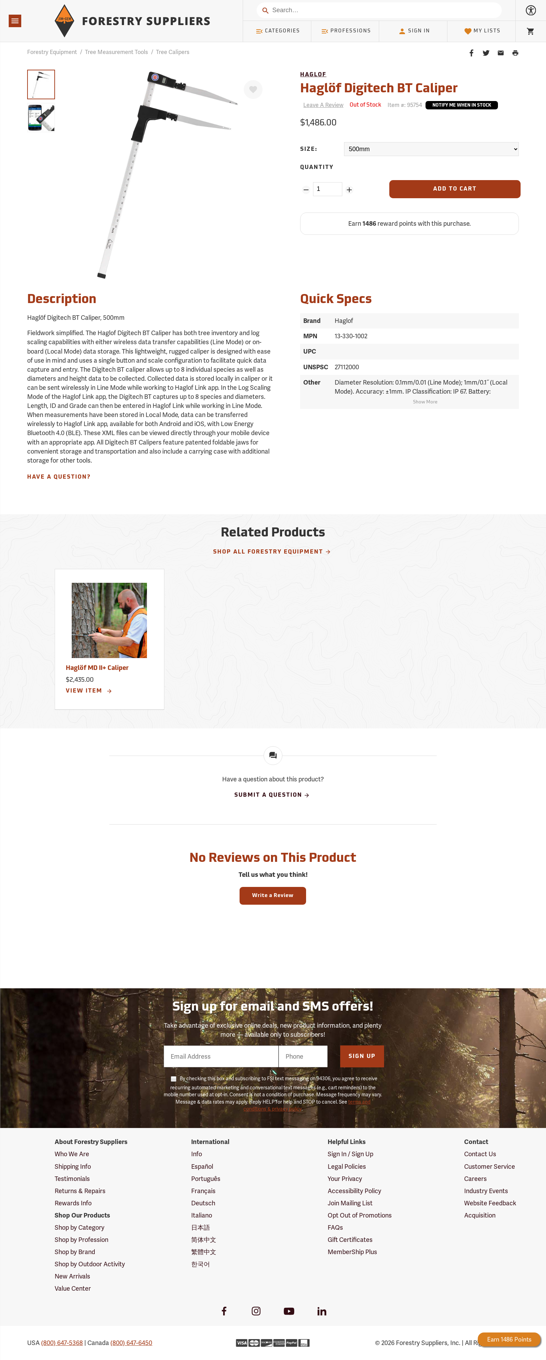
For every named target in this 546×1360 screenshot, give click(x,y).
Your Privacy (345, 1179)
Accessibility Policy (354, 1191)
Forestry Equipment (52, 52)
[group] (41, 84)
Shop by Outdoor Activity (90, 1264)
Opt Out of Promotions (360, 1215)
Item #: (405, 105)
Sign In (414, 31)
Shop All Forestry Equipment (272, 552)
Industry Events (486, 1191)
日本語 (200, 1227)
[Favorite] (253, 89)
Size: (309, 149)
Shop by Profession (81, 1240)
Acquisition (480, 1215)
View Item (89, 691)
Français (203, 1191)
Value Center (73, 1288)
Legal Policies (347, 1166)
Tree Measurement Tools (116, 52)
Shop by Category (79, 1227)
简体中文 (203, 1240)
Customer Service (489, 1166)
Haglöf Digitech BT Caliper (379, 89)
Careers (475, 1179)
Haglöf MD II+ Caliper (97, 668)
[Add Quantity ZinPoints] (349, 190)
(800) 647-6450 (131, 1343)
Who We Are (72, 1154)
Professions (346, 31)
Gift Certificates (350, 1240)
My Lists (482, 31)
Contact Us (480, 1154)
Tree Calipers (172, 52)
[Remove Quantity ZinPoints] (306, 190)
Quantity (317, 167)
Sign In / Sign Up (350, 1154)
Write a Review (273, 895)
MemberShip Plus (352, 1252)
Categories (278, 31)
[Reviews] (321, 105)
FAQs (335, 1227)
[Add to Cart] (454, 189)
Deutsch (203, 1203)
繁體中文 (203, 1252)
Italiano (201, 1215)
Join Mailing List (350, 1203)
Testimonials (72, 1179)
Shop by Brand (75, 1252)
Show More (425, 402)
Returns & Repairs (80, 1191)
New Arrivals (72, 1276)
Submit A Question (272, 795)
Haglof (313, 75)
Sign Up (362, 1056)
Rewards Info (73, 1203)
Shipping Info (73, 1166)
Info (196, 1154)
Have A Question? (59, 477)
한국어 (200, 1264)
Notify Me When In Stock (461, 105)
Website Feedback (490, 1203)
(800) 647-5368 (62, 1343)
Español (202, 1166)
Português (205, 1179)
